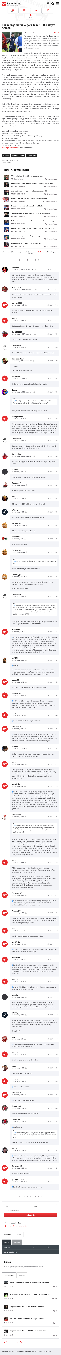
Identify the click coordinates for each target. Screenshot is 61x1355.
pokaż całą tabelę (10, 1252)
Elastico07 (16, 483)
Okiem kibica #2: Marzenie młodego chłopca (27, 1319)
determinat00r (18, 359)
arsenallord (16, 287)
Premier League (18, 155)
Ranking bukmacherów (10, 148)
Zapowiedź (31, 155)
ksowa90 (15, 680)
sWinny (15, 510)
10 (41, 260)
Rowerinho (16, 815)
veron (14, 497)
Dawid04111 (17, 332)
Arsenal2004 (17, 693)
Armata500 (16, 268)
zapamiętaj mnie (11, 1211)
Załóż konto (42, 252)
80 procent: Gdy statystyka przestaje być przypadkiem (30, 1294)
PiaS (14, 929)
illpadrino (16, 390)
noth (14, 762)
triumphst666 (17, 417)
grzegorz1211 (18, 1179)
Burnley (6, 155)
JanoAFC (16, 537)
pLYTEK (15, 658)
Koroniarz (16, 377)
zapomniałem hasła (15, 1223)
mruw (14, 1066)
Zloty (14, 713)
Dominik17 (16, 727)
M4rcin (15, 470)
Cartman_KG (17, 893)
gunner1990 (17, 303)
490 (56, 33)
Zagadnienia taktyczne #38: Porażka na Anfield (27, 1306)
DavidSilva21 (17, 1106)
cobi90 (15, 980)
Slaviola (15, 747)
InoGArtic (16, 630)
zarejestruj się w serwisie (17, 1226)
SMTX (14, 1148)
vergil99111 (17, 319)
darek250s (16, 454)
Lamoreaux (16, 345)
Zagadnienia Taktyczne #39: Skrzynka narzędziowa (29, 1282)
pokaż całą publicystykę (13, 1342)
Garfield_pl (16, 523)
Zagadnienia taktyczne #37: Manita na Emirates (28, 1331)
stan (13, 1037)
